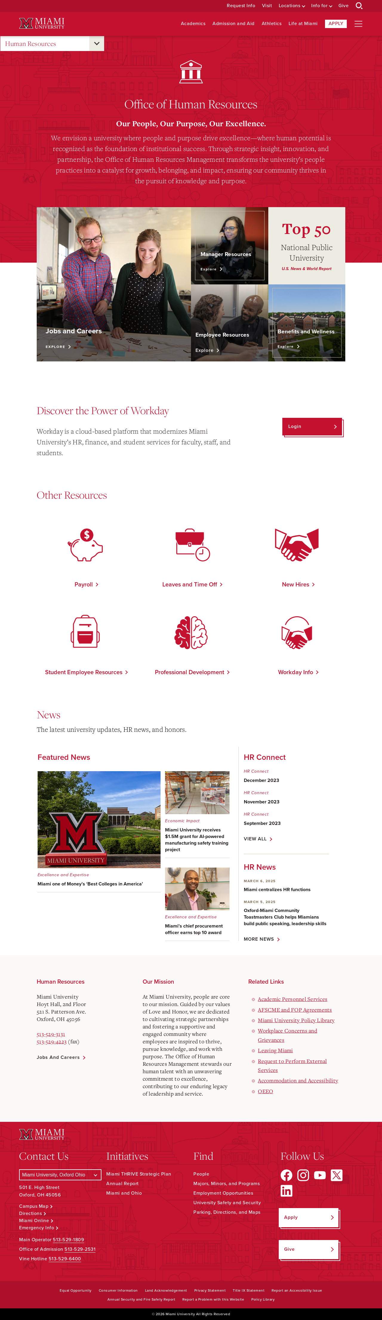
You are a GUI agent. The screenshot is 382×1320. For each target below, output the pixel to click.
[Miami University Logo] (41, 23)
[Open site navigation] (358, 23)
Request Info (241, 6)
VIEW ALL (255, 839)
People (201, 1174)
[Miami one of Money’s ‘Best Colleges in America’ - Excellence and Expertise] (99, 831)
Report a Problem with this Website (213, 1299)
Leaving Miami (275, 1050)
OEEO (265, 1091)
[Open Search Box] (359, 6)
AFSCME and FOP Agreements (295, 1009)
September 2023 (262, 823)
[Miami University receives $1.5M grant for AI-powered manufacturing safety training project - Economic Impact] (197, 814)
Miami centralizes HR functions (277, 890)
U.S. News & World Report (307, 268)
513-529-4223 (52, 1041)
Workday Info (295, 672)
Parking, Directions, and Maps (227, 1212)
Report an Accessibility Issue (297, 1290)
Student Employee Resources (83, 672)
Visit (267, 6)
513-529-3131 (51, 1033)
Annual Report (122, 1184)
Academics (193, 24)
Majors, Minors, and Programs (226, 1184)
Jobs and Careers (58, 1057)
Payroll (84, 584)
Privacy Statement (210, 1290)
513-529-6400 (65, 1259)
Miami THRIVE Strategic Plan (138, 1174)
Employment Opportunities (223, 1193)
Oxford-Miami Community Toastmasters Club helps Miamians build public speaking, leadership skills (285, 917)
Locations (290, 6)
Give (343, 6)
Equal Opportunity (76, 1290)
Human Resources (30, 43)
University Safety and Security (227, 1203)
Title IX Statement (248, 1290)
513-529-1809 (68, 1240)
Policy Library (263, 1299)
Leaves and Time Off (189, 584)
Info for (319, 6)
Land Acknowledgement (166, 1290)
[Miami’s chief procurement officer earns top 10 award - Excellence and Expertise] (197, 904)
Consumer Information (118, 1290)
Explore (55, 347)
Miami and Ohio (124, 1193)
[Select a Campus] (60, 1174)
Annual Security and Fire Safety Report (141, 1299)
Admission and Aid (233, 24)
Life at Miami (303, 24)
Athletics (272, 24)
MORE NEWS (259, 939)
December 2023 (261, 780)
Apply (336, 24)
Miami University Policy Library (296, 1020)
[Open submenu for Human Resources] (96, 43)
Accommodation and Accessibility (298, 1080)
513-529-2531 (80, 1249)
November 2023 (261, 802)
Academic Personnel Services (292, 998)
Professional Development (189, 672)
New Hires (295, 584)
